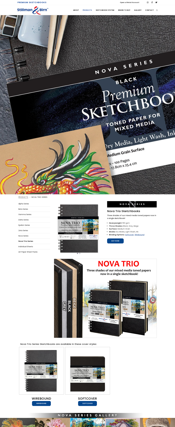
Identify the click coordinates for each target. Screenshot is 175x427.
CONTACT (149, 10)
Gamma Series (24, 214)
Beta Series (23, 209)
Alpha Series (23, 203)
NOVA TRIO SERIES (39, 197)
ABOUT (76, 10)
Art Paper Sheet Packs (27, 252)
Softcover (87, 403)
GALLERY (137, 10)
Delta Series (23, 220)
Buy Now (115, 241)
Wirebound (139, 234)
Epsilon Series (24, 225)
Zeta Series (23, 230)
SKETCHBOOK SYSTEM (105, 10)
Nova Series (23, 236)
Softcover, (129, 234)
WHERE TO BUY (124, 10)
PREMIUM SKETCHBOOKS (32, 2)
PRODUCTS (87, 10)
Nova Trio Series (25, 241)
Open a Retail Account (129, 2)
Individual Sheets (25, 246)
